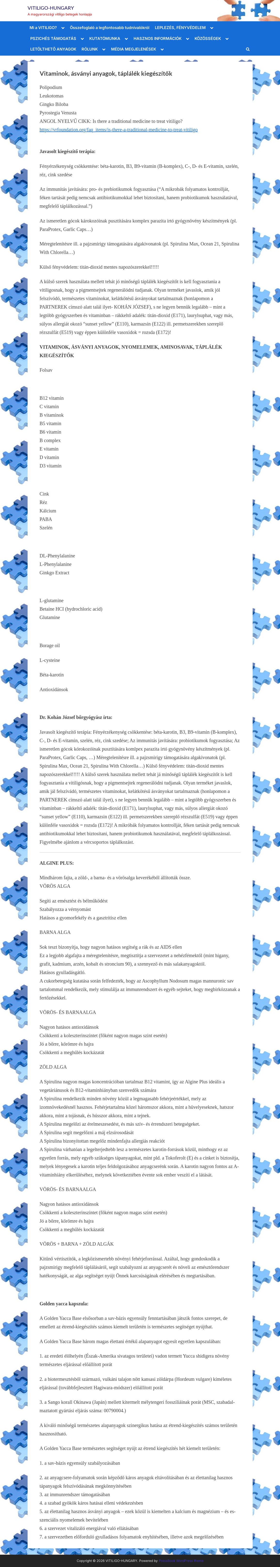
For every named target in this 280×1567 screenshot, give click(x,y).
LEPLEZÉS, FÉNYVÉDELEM (180, 27)
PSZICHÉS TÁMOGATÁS (53, 38)
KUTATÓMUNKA (104, 38)
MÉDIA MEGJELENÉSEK (133, 49)
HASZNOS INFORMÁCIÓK (158, 38)
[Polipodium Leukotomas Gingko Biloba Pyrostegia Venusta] (140, 87)
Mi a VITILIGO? (43, 27)
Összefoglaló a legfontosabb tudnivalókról (109, 27)
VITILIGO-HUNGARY (51, 8)
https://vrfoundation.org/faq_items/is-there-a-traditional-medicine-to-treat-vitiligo (119, 129)
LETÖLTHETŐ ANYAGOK (53, 49)
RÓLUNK (90, 49)
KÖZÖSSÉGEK (208, 38)
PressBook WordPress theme (181, 1561)
